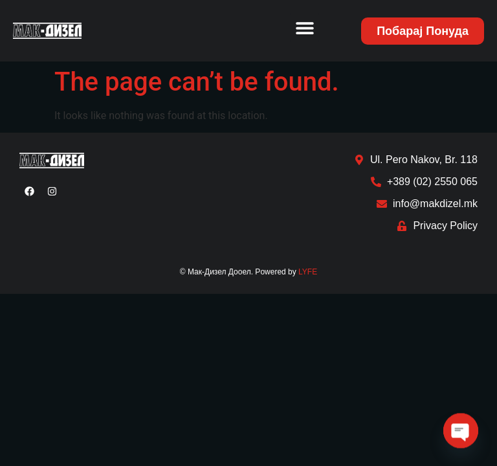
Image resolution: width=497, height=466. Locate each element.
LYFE (307, 271)
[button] (304, 27)
